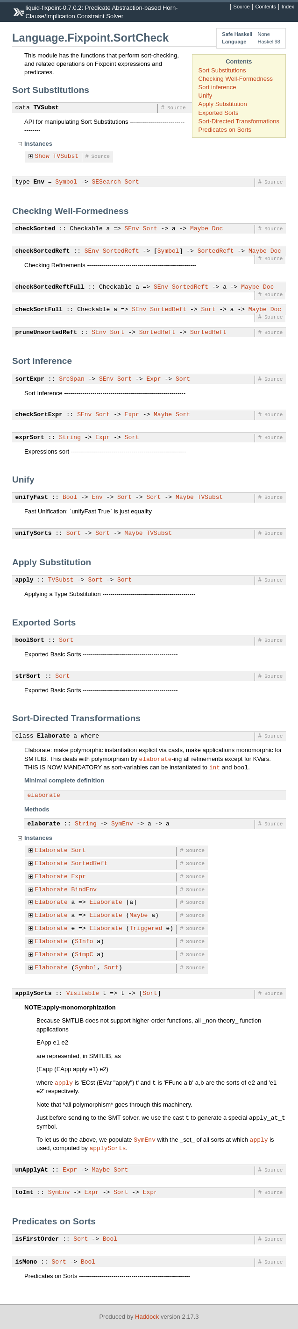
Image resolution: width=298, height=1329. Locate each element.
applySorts (33, 993)
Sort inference (217, 87)
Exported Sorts (219, 112)
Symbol (66, 182)
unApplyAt (31, 1170)
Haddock (147, 1316)
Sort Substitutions (222, 70)
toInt (24, 1192)
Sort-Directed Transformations (239, 121)
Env (39, 182)
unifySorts (33, 533)
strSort (28, 676)
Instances (38, 143)
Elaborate (53, 736)
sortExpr (29, 379)
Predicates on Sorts (225, 129)
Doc (217, 229)
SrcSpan (72, 379)
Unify (206, 95)
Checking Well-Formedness (236, 78)
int (214, 767)
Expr (153, 379)
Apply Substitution (223, 103)
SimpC (84, 955)
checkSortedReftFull (50, 287)
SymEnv (122, 824)
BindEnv (84, 890)
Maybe (199, 229)
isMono (26, 1262)
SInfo (84, 942)
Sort (132, 182)
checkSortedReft (42, 251)
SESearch (106, 182)
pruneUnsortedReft (46, 332)
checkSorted (35, 229)
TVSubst (46, 108)
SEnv (132, 229)
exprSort (29, 438)
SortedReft (121, 251)
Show (42, 156)
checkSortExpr (39, 415)
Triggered (145, 928)
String (70, 438)
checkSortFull (39, 310)
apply (24, 580)
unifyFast (31, 497)
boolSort (29, 640)
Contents (265, 7)
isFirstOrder (37, 1239)
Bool (70, 497)
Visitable (82, 993)
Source (242, 7)
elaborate (155, 758)
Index (288, 7)
